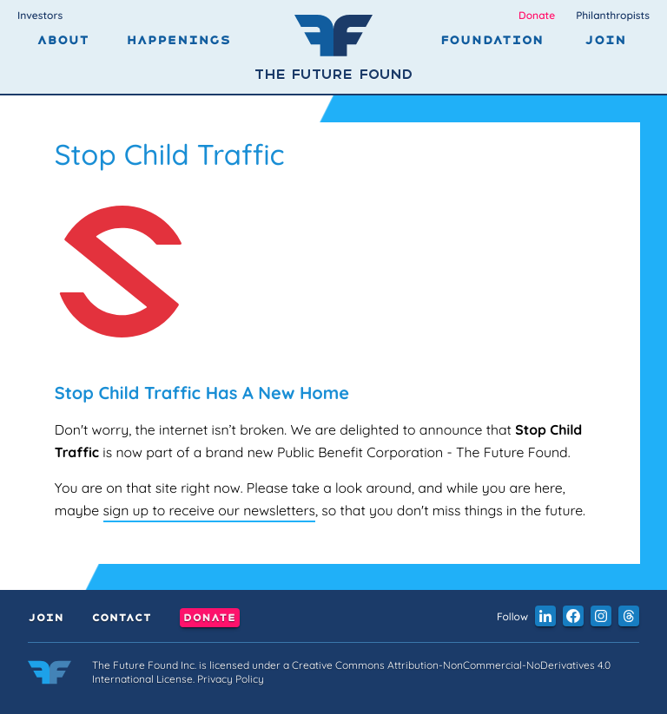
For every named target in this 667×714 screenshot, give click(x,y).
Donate (536, 15)
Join (605, 41)
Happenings (178, 41)
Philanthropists (613, 15)
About (62, 41)
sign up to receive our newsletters (209, 510)
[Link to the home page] (49, 675)
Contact (121, 618)
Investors (40, 15)
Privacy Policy (230, 678)
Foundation (492, 41)
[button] (545, 616)
